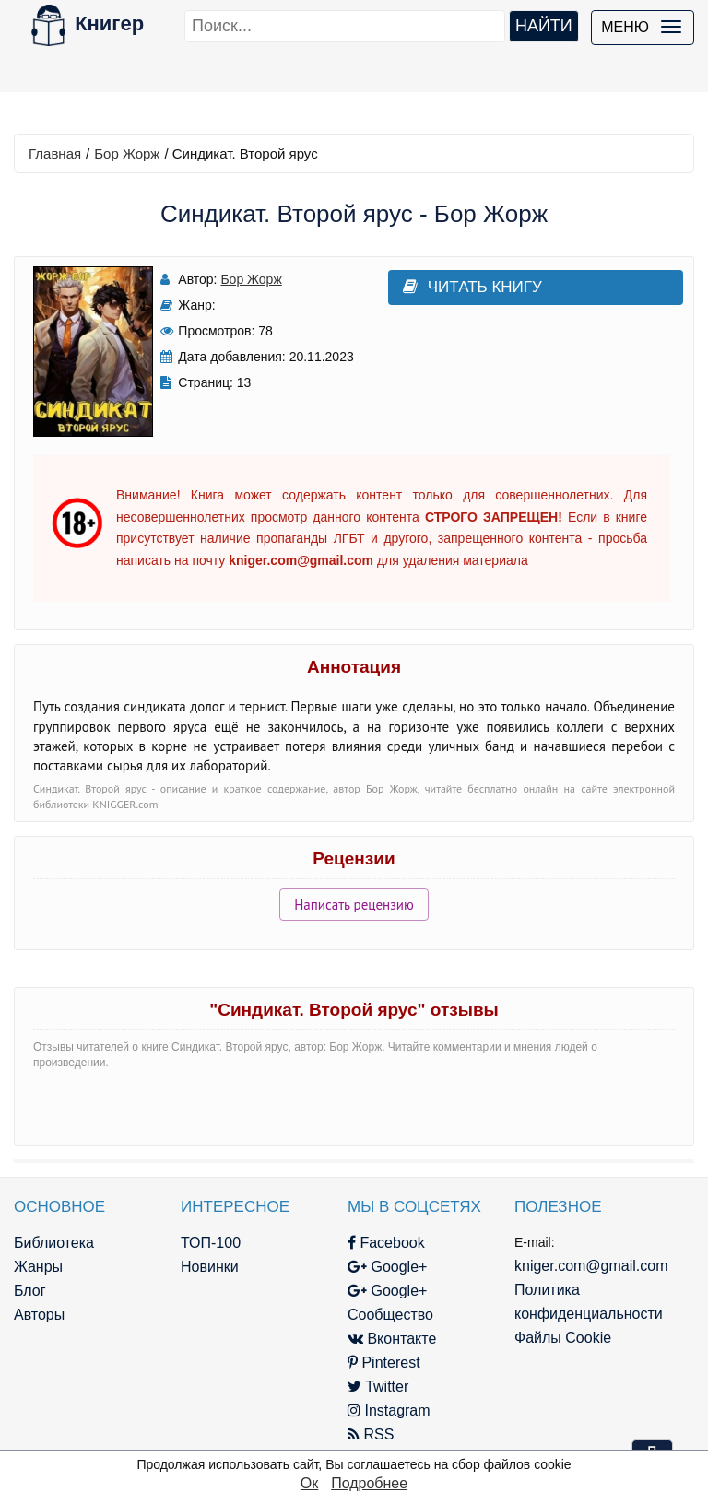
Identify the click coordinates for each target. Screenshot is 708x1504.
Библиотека (54, 1243)
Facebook (386, 1243)
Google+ (387, 1267)
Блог (30, 1290)
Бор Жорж (126, 153)
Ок (309, 1483)
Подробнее (369, 1483)
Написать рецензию (354, 904)
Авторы (39, 1314)
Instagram (389, 1410)
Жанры (38, 1267)
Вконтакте (392, 1338)
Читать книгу (472, 287)
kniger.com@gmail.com (591, 1266)
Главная (55, 153)
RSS (371, 1434)
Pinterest (384, 1362)
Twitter (378, 1386)
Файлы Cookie (562, 1337)
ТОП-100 (211, 1243)
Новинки (210, 1267)
